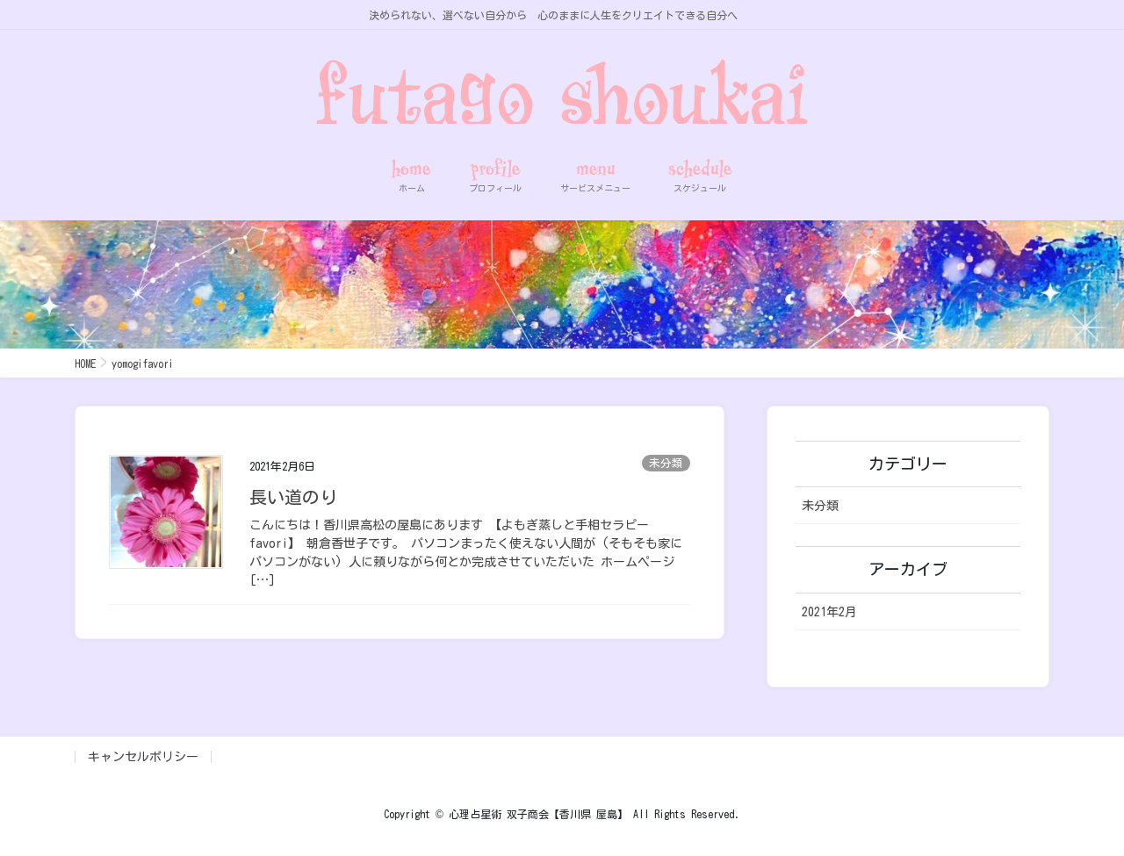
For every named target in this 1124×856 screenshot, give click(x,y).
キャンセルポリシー (143, 757)
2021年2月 (829, 612)
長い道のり (293, 497)
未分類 (666, 463)
